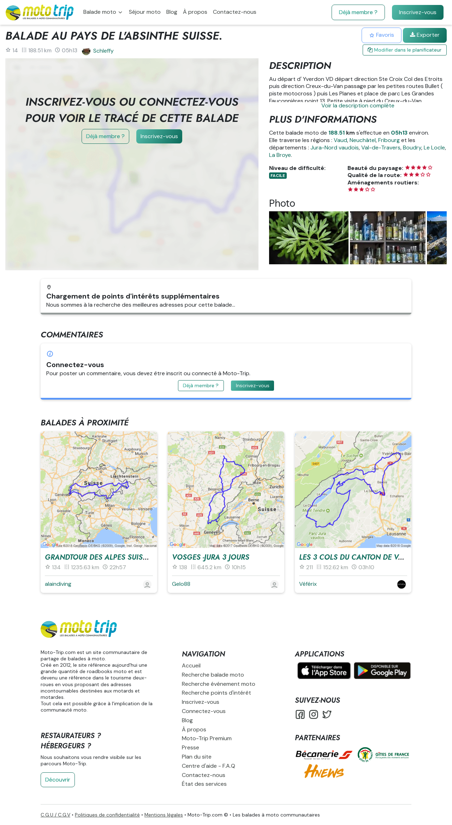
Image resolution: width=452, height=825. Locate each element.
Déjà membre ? (358, 12)
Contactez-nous (234, 12)
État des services (204, 784)
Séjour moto (145, 12)
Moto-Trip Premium (207, 738)
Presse (190, 747)
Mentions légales (163, 815)
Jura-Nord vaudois (334, 147)
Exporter (425, 35)
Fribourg (389, 140)
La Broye (280, 155)
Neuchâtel (363, 140)
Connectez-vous (204, 711)
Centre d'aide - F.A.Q (208, 766)
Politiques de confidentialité (107, 815)
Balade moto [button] (100, 12)
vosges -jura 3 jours (210, 557)
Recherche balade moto (213, 674)
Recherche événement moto (218, 684)
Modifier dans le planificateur (404, 50)
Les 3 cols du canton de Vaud (355, 557)
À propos (195, 12)
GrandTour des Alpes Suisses (100, 557)
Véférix (308, 584)
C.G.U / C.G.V (55, 815)
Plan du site (197, 756)
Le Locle (434, 147)
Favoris (381, 35)
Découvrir (57, 779)
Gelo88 (181, 584)
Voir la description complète (357, 105)
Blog (171, 12)
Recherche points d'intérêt (216, 692)
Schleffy (103, 50)
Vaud (340, 140)
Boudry (412, 147)
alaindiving (58, 584)
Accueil (191, 665)
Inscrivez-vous (417, 12)
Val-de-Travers (380, 147)
